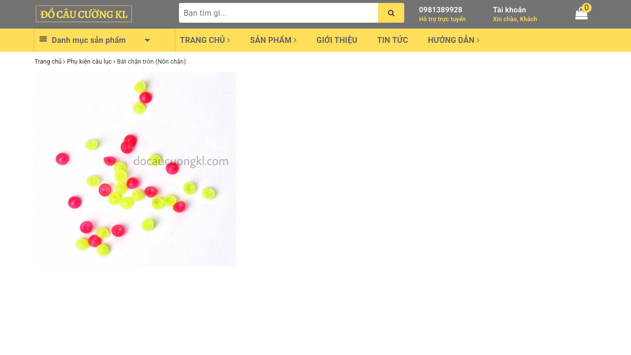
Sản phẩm (273, 40)
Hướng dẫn (454, 40)
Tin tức (392, 40)
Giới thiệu (336, 40)
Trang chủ (205, 40)
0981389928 (440, 9)
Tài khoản (509, 9)
